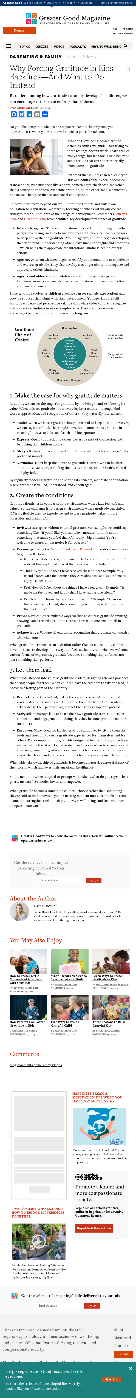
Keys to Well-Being (106, 47)
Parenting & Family (36, 56)
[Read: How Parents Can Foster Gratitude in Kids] (28, 1007)
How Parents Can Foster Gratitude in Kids (27, 1023)
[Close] (130, 1368)
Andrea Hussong (66, 984)
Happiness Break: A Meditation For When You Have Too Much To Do (97, 1097)
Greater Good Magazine (68, 18)
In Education (84, 2)
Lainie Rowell (23, 107)
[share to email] (37, 114)
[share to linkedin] (29, 114)
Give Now (111, 1379)
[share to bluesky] (22, 114)
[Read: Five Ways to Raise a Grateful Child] (69, 1007)
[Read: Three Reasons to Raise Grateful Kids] (111, 1007)
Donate (19, 30)
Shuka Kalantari (107, 1030)
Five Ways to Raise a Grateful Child (65, 1023)
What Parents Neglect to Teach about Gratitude (69, 977)
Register (128, 29)
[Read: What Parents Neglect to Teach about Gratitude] (69, 961)
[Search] (125, 46)
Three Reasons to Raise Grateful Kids (108, 1023)
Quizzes (42, 47)
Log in (115, 29)
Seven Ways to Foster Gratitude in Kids (107, 977)
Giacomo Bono (35, 218)
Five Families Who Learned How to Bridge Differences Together (38, 1212)
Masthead (122, 1337)
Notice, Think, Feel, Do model (73, 549)
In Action (67, 2)
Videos (59, 47)
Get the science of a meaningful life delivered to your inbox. (68, 1296)
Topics (24, 47)
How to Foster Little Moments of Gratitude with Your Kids (26, 979)
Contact (121, 1345)
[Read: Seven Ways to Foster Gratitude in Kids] (111, 961)
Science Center (33, 2)
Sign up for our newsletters (116, 2)
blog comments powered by (36, 1065)
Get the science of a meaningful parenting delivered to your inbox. (41, 868)
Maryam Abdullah (25, 988)
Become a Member (123, 33)
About (119, 1329)
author (74, 912)
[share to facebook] (14, 114)
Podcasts (78, 47)
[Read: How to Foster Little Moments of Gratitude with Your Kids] (28, 961)
